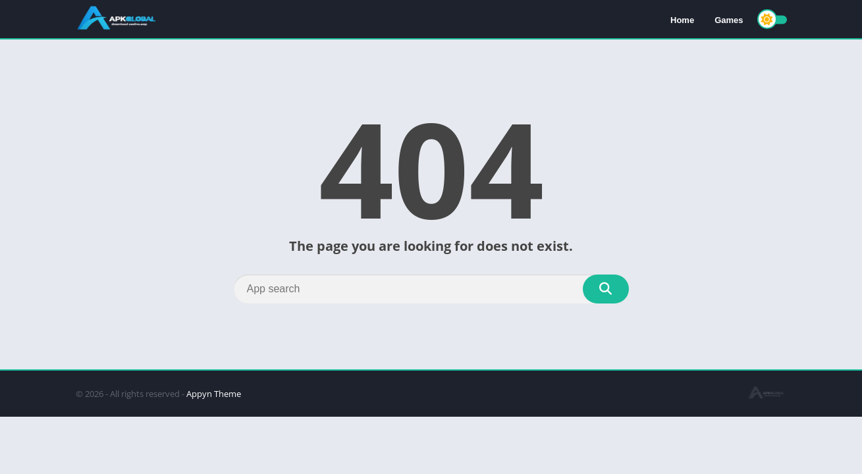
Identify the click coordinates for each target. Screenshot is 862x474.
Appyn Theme (213, 394)
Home (682, 20)
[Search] (431, 289)
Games (728, 20)
